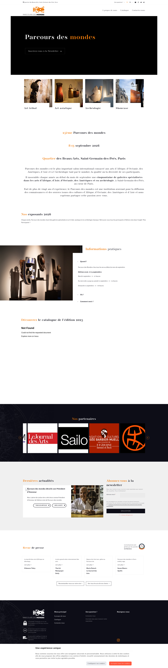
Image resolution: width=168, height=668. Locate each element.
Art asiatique (63, 108)
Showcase (122, 108)
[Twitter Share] (141, 2)
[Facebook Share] (138, 2)
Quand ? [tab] (83, 261)
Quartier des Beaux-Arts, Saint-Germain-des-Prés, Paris (40, 2)
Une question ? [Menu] (91, 612)
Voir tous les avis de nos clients (98, 583)
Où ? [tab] (82, 295)
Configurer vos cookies (96, 663)
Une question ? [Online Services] (118, 2)
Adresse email (111, 494)
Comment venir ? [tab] (87, 302)
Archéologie (93, 108)
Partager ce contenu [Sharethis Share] (144, 2)
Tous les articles (41, 505)
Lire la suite (58, 505)
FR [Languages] (127, 2)
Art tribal (30, 108)
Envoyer (126, 511)
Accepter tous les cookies (120, 663)
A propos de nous (109, 10)
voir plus (27, 565)
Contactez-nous (138, 10)
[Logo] (33, 10)
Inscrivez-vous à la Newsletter (45, 51)
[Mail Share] (135, 2)
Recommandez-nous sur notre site (69, 583)
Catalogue (124, 10)
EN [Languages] (130, 2)
